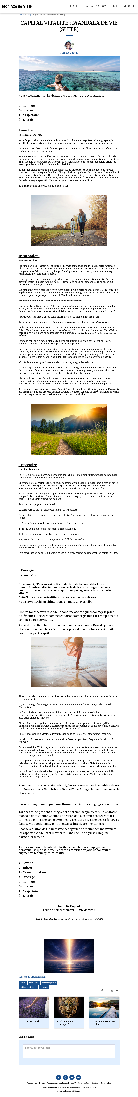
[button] (125, 6)
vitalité (23, 983)
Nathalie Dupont (69, 52)
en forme (44, 987)
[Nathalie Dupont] (69, 45)
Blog (29, 15)
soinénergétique (49, 983)
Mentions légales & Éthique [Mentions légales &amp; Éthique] (68, 1091)
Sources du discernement (32, 976)
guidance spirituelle (28, 987)
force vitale (34, 983)
